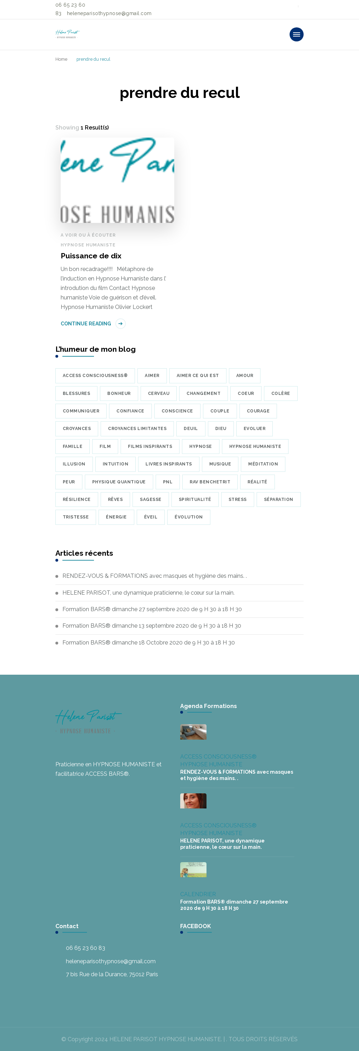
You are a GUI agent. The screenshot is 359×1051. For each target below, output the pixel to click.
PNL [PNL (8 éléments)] (168, 482)
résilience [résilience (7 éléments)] (77, 499)
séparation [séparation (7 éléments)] (278, 499)
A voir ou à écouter (88, 235)
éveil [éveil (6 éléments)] (151, 517)
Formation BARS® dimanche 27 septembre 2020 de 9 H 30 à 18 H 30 (152, 609)
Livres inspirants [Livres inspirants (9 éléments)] (168, 464)
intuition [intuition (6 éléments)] (116, 464)
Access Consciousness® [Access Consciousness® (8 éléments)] (95, 375)
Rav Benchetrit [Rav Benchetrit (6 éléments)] (210, 482)
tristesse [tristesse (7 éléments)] (76, 517)
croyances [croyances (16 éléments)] (77, 428)
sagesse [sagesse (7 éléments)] (151, 499)
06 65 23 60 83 (85, 948)
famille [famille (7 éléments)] (73, 446)
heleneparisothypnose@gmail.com (111, 961)
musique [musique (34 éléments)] (220, 464)
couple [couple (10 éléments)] (220, 411)
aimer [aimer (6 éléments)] (152, 375)
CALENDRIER (198, 894)
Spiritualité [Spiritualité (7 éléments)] (195, 499)
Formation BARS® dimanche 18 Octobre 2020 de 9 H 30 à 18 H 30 (148, 642)
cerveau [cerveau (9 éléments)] (159, 393)
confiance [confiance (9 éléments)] (130, 411)
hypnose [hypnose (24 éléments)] (200, 446)
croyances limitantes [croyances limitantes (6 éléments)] (137, 428)
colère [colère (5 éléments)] (280, 393)
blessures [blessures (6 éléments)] (76, 393)
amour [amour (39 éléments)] (244, 375)
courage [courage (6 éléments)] (258, 411)
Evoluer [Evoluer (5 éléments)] (255, 428)
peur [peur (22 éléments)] (69, 482)
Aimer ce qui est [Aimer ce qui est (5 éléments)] (198, 375)
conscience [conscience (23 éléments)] (177, 411)
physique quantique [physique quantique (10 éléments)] (119, 482)
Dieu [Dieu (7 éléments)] (220, 428)
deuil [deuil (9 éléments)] (191, 428)
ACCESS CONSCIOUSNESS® (218, 756)
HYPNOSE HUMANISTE (88, 245)
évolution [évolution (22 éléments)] (189, 517)
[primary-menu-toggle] (297, 34)
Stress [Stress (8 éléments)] (238, 499)
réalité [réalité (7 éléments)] (257, 482)
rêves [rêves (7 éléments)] (115, 499)
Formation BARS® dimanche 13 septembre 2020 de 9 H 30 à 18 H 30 (151, 625)
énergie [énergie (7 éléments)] (116, 517)
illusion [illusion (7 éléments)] (74, 464)
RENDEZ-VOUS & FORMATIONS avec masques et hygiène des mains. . (154, 576)
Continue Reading (86, 323)
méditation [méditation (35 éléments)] (263, 464)
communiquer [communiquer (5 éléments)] (81, 411)
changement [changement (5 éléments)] (204, 393)
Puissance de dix (91, 255)
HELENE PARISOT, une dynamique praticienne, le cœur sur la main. (148, 592)
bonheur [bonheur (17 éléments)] (119, 393)
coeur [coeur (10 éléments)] (246, 393)
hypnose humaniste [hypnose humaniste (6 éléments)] (255, 446)
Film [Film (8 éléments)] (105, 446)
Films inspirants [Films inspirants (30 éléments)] (150, 446)
